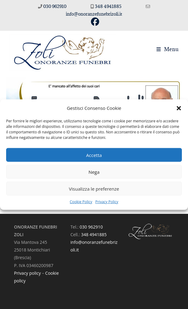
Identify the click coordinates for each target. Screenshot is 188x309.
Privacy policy (27, 273)
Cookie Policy (81, 201)
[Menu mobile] (167, 49)
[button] (179, 108)
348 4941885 (108, 6)
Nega (94, 172)
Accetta (94, 155)
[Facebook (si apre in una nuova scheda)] (94, 22)
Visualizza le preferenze (94, 188)
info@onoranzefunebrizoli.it (94, 14)
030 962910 (54, 6)
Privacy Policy (106, 201)
